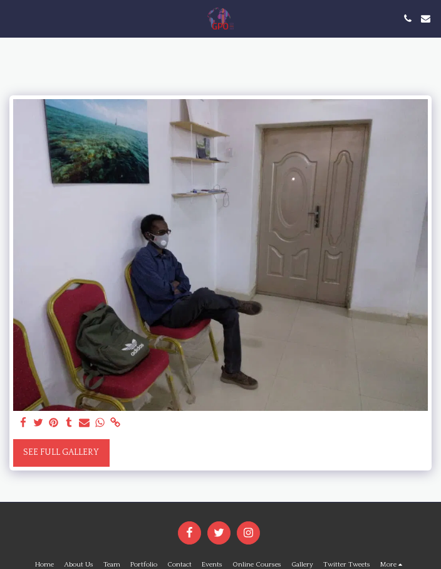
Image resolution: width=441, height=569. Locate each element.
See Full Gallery (61, 452)
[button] (13, 18)
